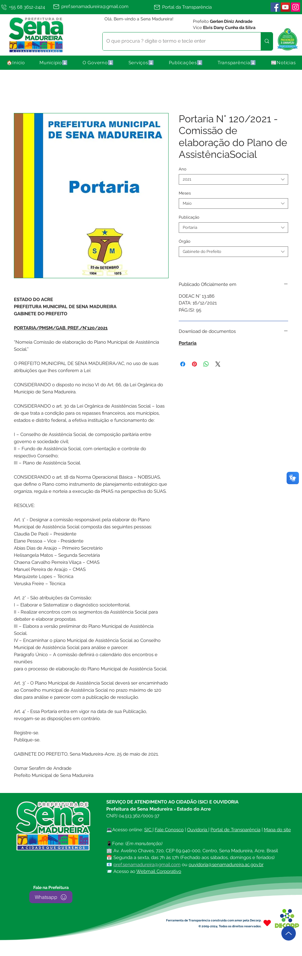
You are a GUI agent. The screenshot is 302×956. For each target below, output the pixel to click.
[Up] (288, 933)
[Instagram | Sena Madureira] (295, 7)
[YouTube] (285, 7)
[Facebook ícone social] (275, 7)
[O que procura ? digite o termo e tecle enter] (177, 41)
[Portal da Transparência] (185, 7)
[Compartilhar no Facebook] (182, 364)
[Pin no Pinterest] (194, 364)
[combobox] (233, 179)
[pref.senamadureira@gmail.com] (102, 6)
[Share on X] (218, 364)
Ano (182, 169)
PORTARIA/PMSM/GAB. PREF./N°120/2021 (61, 328)
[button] (54, 63)
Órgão (184, 241)
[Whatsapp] (50, 897)
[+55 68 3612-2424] (25, 7)
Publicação (189, 217)
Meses (185, 193)
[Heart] (267, 923)
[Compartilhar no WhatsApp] (206, 364)
